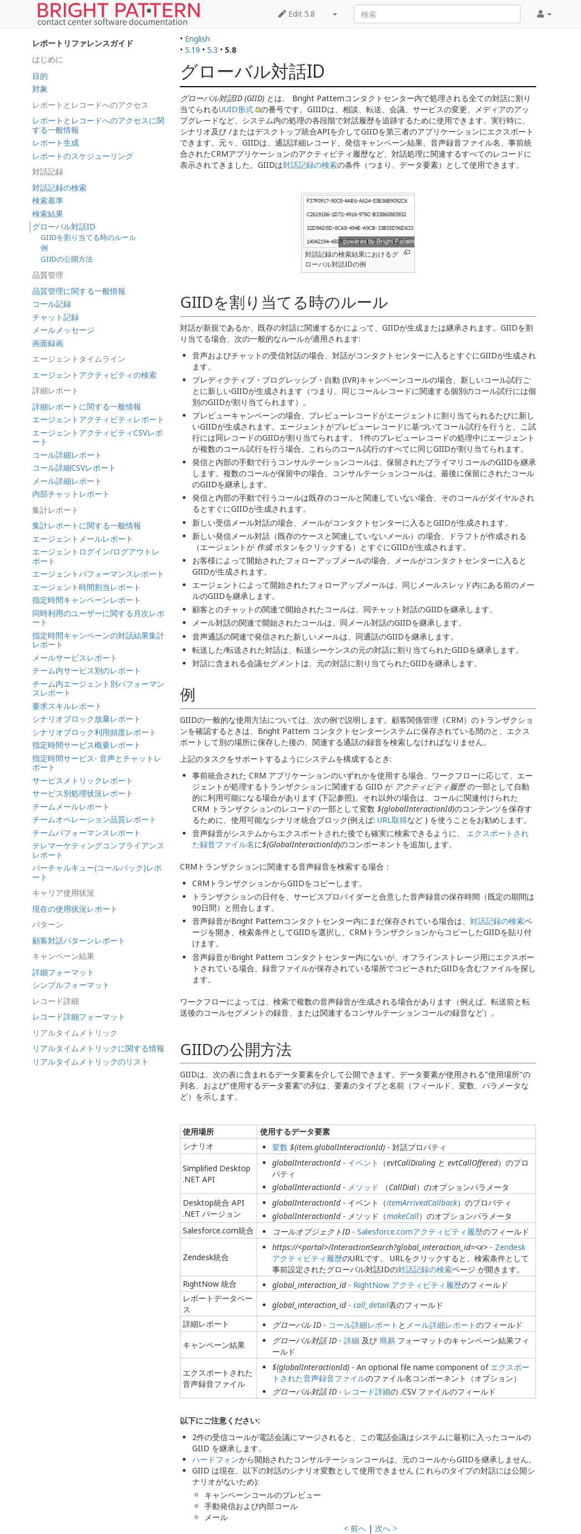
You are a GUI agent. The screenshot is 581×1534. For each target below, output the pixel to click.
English (197, 38)
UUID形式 (236, 109)
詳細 (351, 1340)
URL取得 (392, 820)
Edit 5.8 (296, 13)
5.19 (192, 49)
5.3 (212, 49)
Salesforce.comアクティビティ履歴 (420, 1231)
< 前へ (355, 1528)
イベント (363, 1162)
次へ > (386, 1528)
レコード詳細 (367, 1391)
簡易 (387, 1340)
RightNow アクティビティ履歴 (407, 1285)
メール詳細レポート (441, 1325)
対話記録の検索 (310, 164)
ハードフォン (215, 1459)
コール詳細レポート (363, 1325)
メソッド (363, 1187)
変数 (280, 1147)
